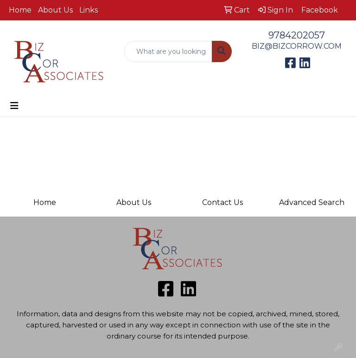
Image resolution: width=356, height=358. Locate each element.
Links (88, 10)
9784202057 (296, 35)
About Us (55, 10)
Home (20, 10)
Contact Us (222, 202)
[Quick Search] (168, 51)
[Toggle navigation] (14, 105)
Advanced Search (311, 202)
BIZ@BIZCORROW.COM (297, 46)
